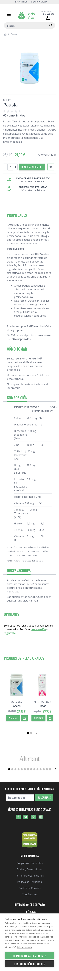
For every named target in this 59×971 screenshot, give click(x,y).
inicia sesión (38, 629)
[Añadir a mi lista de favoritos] (50, 167)
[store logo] (26, 15)
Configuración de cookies (29, 964)
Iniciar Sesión (21, 2)
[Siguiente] (37, 732)
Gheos (7, 100)
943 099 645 (48, 14)
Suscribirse (44, 797)
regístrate (10, 633)
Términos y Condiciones (29, 875)
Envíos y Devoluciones (30, 869)
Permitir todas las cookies (29, 956)
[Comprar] (24, 718)
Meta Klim (16, 702)
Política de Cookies (30, 888)
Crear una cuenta (39, 2)
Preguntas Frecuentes (30, 863)
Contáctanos (29, 894)
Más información (24, 947)
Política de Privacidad (29, 882)
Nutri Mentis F (42, 702)
